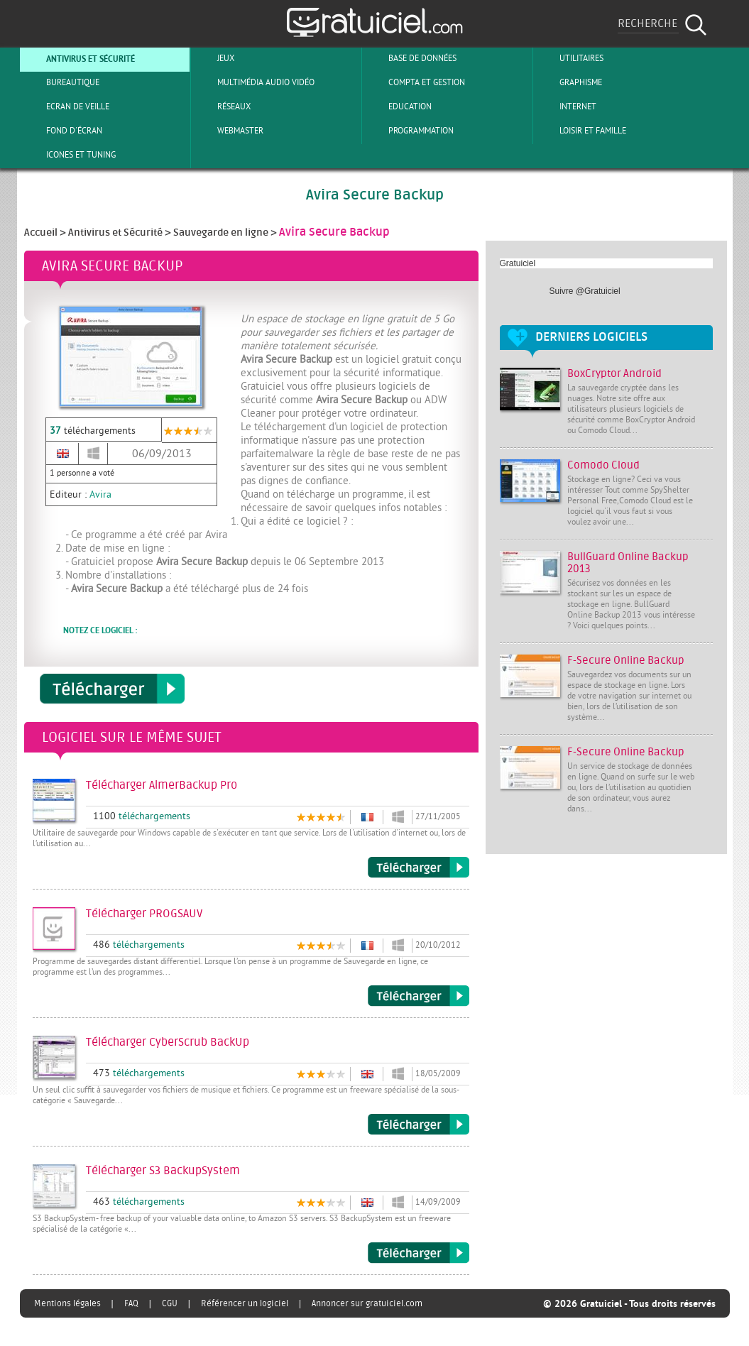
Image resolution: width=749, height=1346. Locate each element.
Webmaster (228, 130)
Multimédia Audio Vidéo (254, 82)
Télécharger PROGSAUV (418, 996)
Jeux (214, 58)
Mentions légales (67, 1303)
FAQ (131, 1303)
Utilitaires (569, 58)
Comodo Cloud (603, 465)
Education (398, 106)
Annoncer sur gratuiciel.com (367, 1303)
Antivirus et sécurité (79, 58)
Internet (566, 106)
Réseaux (222, 106)
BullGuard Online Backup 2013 (628, 563)
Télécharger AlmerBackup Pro (418, 867)
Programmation (409, 130)
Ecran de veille (66, 106)
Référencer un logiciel (244, 1303)
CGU (169, 1303)
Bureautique (61, 82)
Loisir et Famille (581, 130)
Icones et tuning (69, 154)
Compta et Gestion (415, 82)
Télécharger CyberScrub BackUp (418, 1124)
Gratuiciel (518, 263)
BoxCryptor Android (614, 374)
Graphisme (569, 82)
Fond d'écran (62, 130)
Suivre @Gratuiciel (585, 291)
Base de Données (410, 58)
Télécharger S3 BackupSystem (418, 1253)
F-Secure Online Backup (625, 661)
